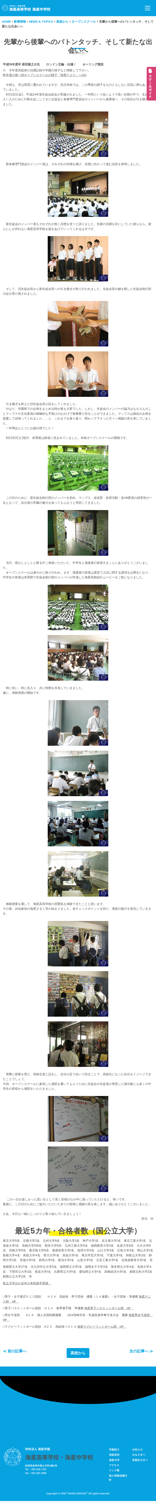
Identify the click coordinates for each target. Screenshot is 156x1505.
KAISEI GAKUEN (77, 1496)
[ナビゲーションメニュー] (147, 8)
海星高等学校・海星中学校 (59, 1460)
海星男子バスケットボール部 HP (109, 1311)
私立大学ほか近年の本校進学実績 (27, 1286)
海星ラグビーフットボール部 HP (102, 1329)
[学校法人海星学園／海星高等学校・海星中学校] (26, 8)
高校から (78, 1356)
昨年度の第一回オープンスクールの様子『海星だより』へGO (45, 75)
